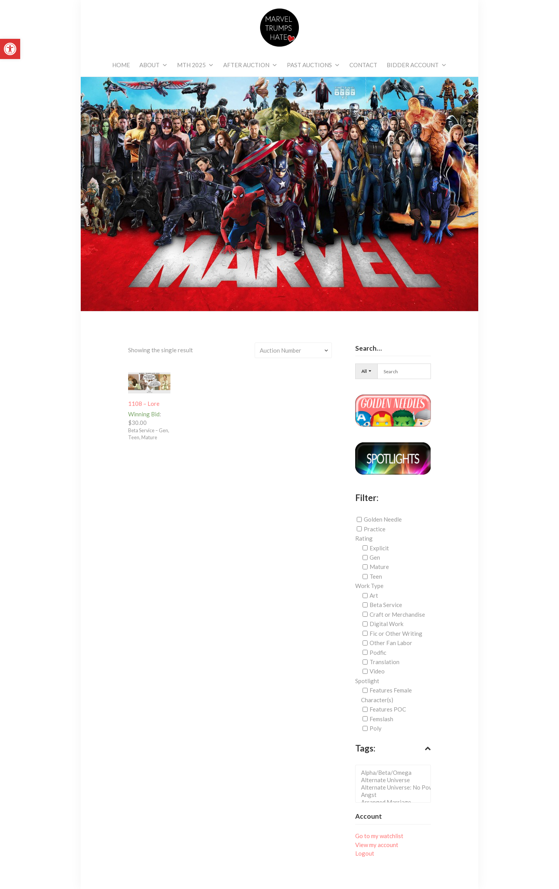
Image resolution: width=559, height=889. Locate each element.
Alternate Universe (395, 780)
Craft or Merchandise (397, 614)
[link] (10, 49)
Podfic (378, 652)
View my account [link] (376, 844)
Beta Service (386, 604)
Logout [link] (364, 853)
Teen (376, 576)
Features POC (388, 709)
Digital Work (386, 623)
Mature (379, 566)
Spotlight (367, 680)
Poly (376, 728)
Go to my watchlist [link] (379, 835)
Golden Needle (383, 519)
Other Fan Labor (391, 642)
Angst (395, 795)
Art (374, 595)
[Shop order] (293, 350)
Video (377, 671)
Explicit (379, 548)
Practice (374, 528)
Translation (384, 661)
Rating (364, 538)
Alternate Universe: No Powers (395, 787)
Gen (375, 557)
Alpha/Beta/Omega (395, 772)
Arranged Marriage (395, 802)
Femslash (381, 718)
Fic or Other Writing (396, 633)
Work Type (369, 585)
